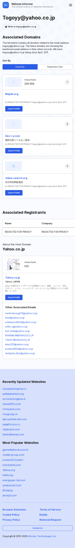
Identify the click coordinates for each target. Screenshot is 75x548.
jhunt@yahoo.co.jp (15, 317)
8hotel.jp (8, 490)
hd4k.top (8, 475)
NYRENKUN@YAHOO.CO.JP (19, 335)
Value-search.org (16, 178)
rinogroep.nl (10, 414)
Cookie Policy (11, 514)
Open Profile (14, 109)
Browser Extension (14, 509)
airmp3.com (10, 495)
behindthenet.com (13, 434)
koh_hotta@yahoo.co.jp (17, 331)
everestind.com (12, 465)
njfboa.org (9, 470)
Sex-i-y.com (12, 136)
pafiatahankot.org (13, 393)
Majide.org (11, 94)
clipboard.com (11, 429)
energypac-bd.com (14, 480)
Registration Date (55, 67)
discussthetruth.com (15, 419)
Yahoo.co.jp (12, 277)
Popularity (20, 67)
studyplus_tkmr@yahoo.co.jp (20, 353)
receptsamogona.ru (14, 388)
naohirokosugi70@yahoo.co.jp (21, 313)
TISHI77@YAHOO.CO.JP (17, 340)
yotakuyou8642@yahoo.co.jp (20, 322)
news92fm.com (12, 404)
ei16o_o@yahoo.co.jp (16, 326)
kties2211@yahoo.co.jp (17, 344)
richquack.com (11, 409)
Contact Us (37, 528)
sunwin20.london (13, 459)
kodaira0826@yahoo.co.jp (19, 348)
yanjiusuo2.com (12, 485)
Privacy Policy (11, 519)
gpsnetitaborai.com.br (16, 449)
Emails (43, 514)
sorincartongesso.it (14, 398)
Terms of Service (50, 509)
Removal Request (50, 519)
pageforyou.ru (11, 424)
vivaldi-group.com (13, 454)
